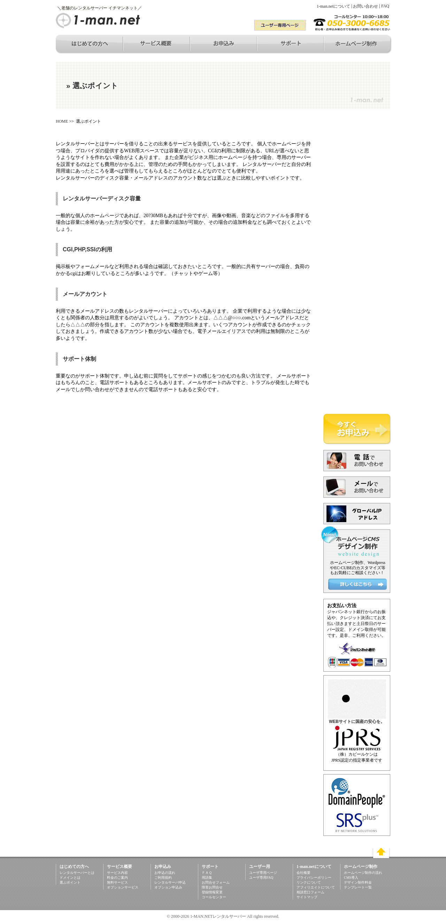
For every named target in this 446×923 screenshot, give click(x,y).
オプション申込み (168, 887)
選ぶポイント (70, 882)
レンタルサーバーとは (77, 873)
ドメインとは (70, 877)
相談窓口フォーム (310, 892)
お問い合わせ (365, 6)
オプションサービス (122, 887)
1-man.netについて (333, 6)
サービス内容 (117, 873)
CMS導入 (351, 877)
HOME (62, 121)
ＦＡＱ (207, 873)
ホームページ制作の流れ (363, 873)
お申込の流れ (164, 873)
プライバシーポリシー (314, 877)
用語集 (207, 877)
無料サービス (117, 882)
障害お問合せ (212, 887)
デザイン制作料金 (358, 882)
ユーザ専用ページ (263, 873)
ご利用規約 (163, 877)
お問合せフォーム (216, 882)
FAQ (385, 5)
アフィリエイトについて (316, 887)
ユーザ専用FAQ (261, 877)
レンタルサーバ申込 (170, 882)
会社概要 (303, 873)
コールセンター (214, 897)
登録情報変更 (212, 892)
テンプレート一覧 (358, 887)
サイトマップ (307, 897)
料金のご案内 (117, 877)
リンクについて (309, 882)
